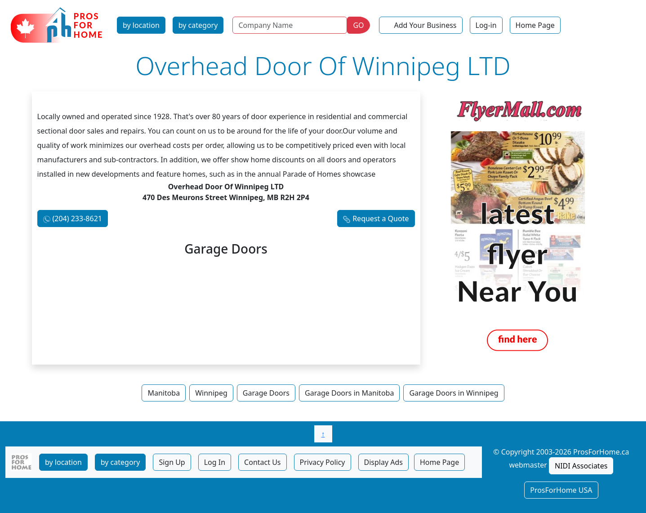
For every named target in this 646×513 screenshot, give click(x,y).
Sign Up (172, 462)
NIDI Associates (581, 466)
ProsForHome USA (561, 490)
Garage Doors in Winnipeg (453, 393)
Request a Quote (380, 218)
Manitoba (163, 393)
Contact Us (262, 462)
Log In (214, 462)
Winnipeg (211, 393)
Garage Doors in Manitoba (349, 393)
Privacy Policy (322, 462)
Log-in (486, 25)
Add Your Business (425, 25)
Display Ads (383, 462)
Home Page (535, 25)
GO (358, 25)
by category (198, 25)
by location (141, 25)
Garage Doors (266, 393)
